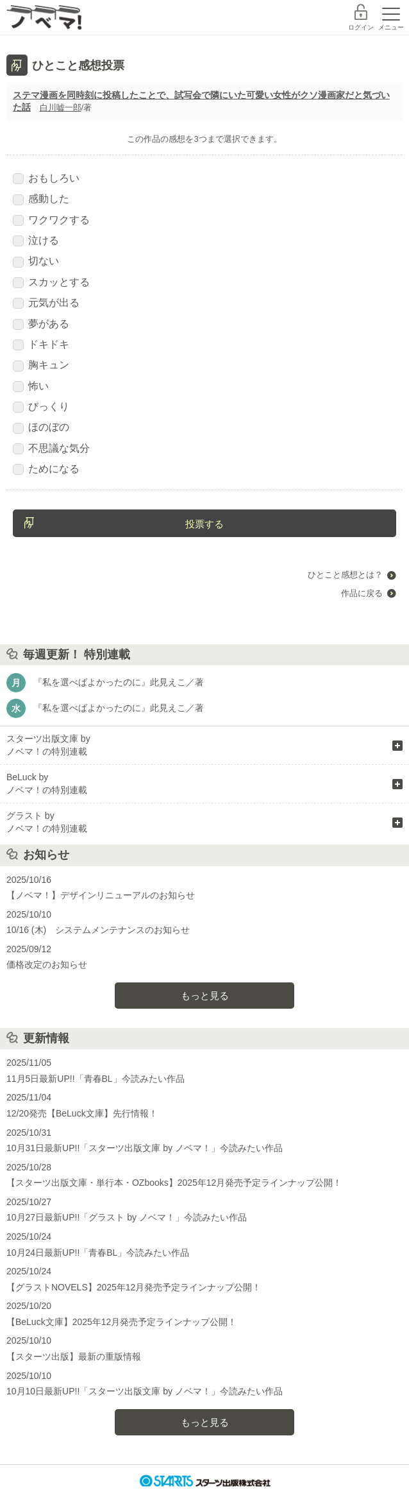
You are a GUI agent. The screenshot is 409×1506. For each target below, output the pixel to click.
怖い (31, 386)
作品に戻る (362, 593)
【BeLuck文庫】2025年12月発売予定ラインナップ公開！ (121, 1322)
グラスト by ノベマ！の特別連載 (46, 822)
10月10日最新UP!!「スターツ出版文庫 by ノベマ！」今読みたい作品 (144, 1391)
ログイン (361, 27)
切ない (36, 261)
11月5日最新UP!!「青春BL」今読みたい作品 (95, 1079)
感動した (41, 199)
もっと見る (205, 995)
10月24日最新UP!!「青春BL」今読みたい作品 (97, 1252)
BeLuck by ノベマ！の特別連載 (46, 783)
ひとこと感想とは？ (345, 574)
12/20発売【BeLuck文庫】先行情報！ (82, 1113)
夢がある (41, 324)
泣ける (36, 240)
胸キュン (41, 365)
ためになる (46, 469)
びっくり (41, 407)
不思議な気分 (51, 448)
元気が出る (46, 303)
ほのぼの (41, 427)
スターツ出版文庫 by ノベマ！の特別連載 (48, 745)
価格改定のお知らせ (46, 964)
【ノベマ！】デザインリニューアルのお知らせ (100, 895)
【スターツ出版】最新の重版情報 (73, 1356)
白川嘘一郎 (60, 107)
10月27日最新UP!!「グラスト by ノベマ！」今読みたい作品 (126, 1217)
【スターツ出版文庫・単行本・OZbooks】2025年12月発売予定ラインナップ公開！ (174, 1182)
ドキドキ (41, 344)
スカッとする (51, 282)
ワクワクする (51, 220)
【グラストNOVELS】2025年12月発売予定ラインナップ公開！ (133, 1287)
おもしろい (46, 178)
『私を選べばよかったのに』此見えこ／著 (118, 682)
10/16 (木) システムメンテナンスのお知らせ (98, 930)
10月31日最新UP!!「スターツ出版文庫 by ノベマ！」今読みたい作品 (144, 1148)
